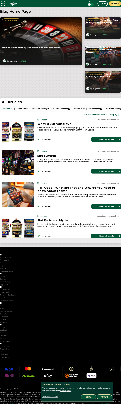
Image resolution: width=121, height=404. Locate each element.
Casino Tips (93, 50)
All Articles (12, 102)
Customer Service (6, 263)
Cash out (3, 279)
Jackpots (3, 308)
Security (3, 298)
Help (111, 369)
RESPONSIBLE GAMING (10, 274)
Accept (104, 397)
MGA (91, 376)
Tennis (2, 338)
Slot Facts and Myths (52, 220)
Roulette (3, 319)
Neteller (28, 376)
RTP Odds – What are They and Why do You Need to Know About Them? (76, 189)
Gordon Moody (71, 376)
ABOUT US (6, 255)
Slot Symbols (46, 155)
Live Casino (4, 317)
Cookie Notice (5, 289)
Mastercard (28, 369)
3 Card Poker (93, 20)
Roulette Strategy (11, 20)
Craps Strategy (95, 109)
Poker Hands (4, 357)
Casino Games (5, 314)
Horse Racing (5, 341)
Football (3, 333)
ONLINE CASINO (8, 303)
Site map (3, 268)
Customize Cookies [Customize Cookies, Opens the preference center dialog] (50, 396)
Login (103, 3)
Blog (1, 266)
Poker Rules (4, 355)
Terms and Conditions (8, 295)
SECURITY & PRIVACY (9, 287)
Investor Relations (6, 271)
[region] (77, 392)
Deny (88, 397)
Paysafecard (48, 369)
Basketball (3, 336)
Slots (1, 305)
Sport (4, 325)
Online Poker (4, 346)
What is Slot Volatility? (54, 124)
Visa (9, 369)
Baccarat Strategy (40, 109)
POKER (4, 344)
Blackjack (3, 322)
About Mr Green (5, 257)
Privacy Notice (5, 292)
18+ (71, 369)
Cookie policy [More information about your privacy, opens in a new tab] (65, 390)
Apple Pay (48, 376)
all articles (7, 109)
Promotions (4, 260)
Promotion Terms (6, 301)
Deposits (3, 276)
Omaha (2, 352)
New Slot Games (6, 311)
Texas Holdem (5, 349)
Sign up (115, 3)
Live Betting (4, 330)
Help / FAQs (4, 285)
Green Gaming (5, 282)
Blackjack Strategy (95, 74)
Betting (2, 327)
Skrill (9, 376)
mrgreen (13, 61)
